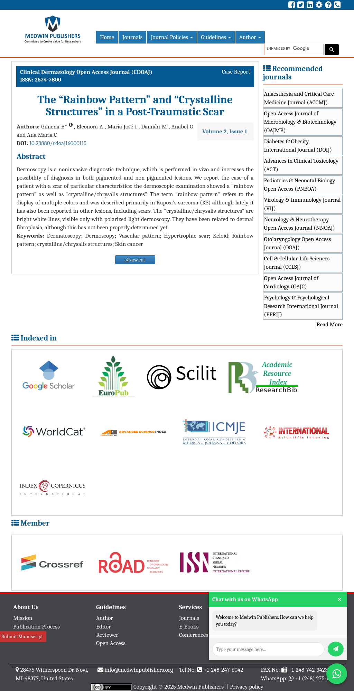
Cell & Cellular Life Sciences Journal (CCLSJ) (297, 262)
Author (250, 37)
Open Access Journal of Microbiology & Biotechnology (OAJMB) (300, 122)
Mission (22, 618)
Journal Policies (172, 37)
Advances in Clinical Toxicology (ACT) (301, 164)
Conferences (193, 635)
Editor (103, 626)
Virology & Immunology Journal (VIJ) (302, 203)
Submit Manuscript (22, 636)
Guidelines (216, 37)
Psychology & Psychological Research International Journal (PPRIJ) (301, 306)
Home (107, 37)
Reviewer (107, 635)
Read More (330, 324)
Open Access (110, 643)
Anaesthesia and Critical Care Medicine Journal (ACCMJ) (299, 97)
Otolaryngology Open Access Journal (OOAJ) (297, 243)
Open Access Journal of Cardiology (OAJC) (291, 282)
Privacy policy (246, 686)
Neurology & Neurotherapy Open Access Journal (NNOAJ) (299, 223)
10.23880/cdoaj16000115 (57, 143)
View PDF (135, 260)
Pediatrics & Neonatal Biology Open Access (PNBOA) (299, 184)
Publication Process (36, 626)
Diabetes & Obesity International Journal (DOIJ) (298, 145)
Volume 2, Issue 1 (224, 131)
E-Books (188, 626)
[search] (293, 48)
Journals (132, 37)
